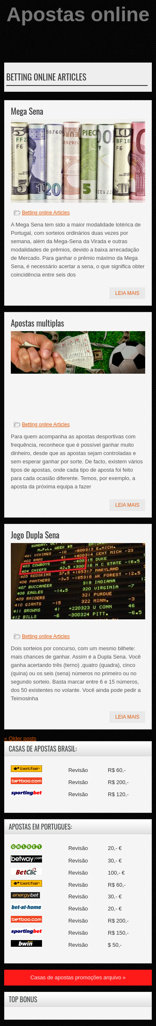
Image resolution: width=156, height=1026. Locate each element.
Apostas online (77, 14)
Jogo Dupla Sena (35, 534)
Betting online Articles (46, 213)
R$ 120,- (118, 794)
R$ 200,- (118, 782)
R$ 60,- (117, 770)
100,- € (116, 873)
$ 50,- (114, 945)
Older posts (20, 738)
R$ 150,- (118, 933)
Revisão (78, 770)
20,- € (114, 848)
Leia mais (127, 293)
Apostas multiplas (37, 323)
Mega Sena (27, 111)
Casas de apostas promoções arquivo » (78, 977)
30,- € (114, 861)
